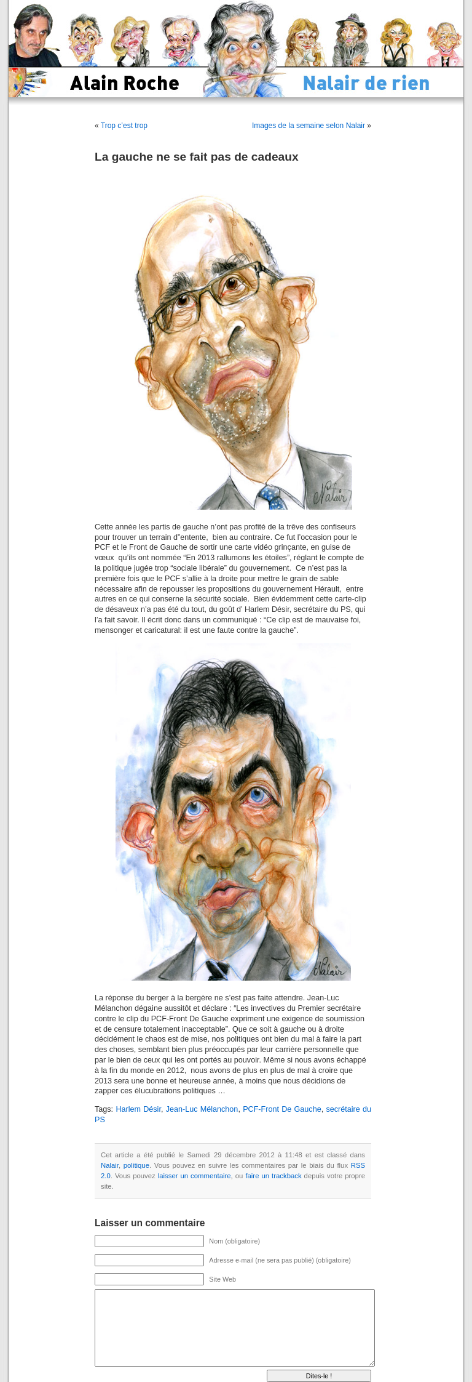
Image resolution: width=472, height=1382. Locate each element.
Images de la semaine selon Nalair (308, 125)
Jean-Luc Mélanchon (202, 1109)
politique (136, 1165)
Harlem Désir (138, 1109)
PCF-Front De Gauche (282, 1109)
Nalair (110, 1165)
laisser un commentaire (194, 1175)
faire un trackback (273, 1175)
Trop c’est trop (124, 125)
